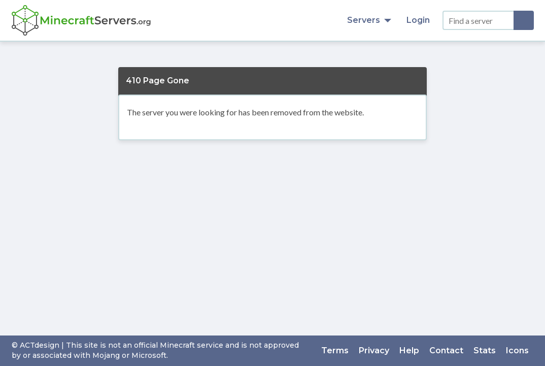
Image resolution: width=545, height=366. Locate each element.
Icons (517, 350)
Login (418, 20)
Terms (335, 350)
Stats (484, 350)
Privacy (374, 350)
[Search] (524, 20)
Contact (446, 350)
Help (409, 350)
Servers (369, 20)
